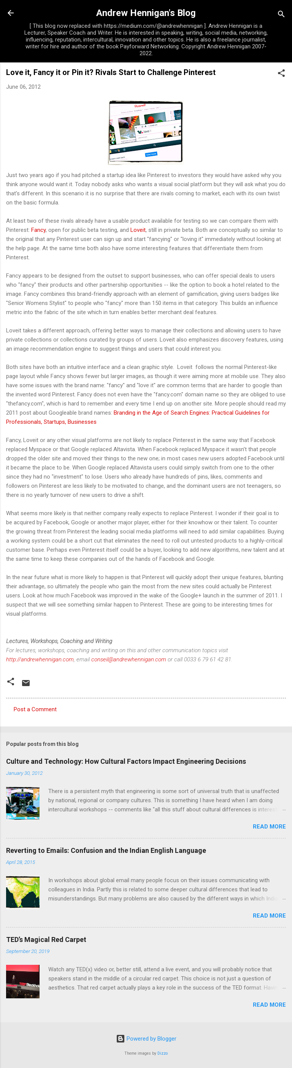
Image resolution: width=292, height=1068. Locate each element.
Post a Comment (35, 709)
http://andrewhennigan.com (40, 659)
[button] (281, 74)
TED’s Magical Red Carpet (46, 939)
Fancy (38, 230)
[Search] (281, 15)
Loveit (138, 230)
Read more (269, 826)
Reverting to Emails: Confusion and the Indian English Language (106, 850)
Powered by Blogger (146, 1038)
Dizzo (162, 1053)
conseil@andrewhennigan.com (128, 659)
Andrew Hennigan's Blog (146, 13)
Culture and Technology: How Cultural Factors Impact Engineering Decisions (126, 761)
